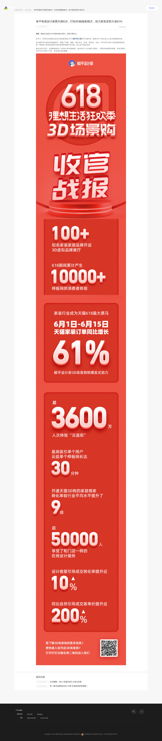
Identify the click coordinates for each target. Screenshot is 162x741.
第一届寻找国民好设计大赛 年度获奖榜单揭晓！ (69, 686)
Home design (8, 2)
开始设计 (152, 8)
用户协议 (30, 714)
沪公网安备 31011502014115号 (91, 734)
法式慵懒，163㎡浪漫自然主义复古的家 (66, 682)
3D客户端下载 (31, 718)
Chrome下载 (44, 718)
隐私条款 (40, 714)
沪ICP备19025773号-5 (110, 734)
